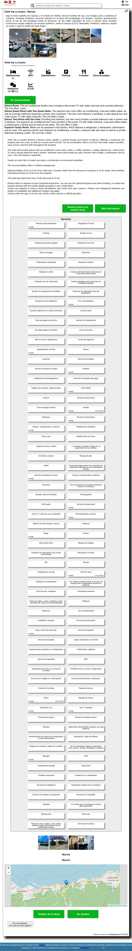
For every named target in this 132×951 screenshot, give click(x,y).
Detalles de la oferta (49, 914)
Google (42, 945)
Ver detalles (83, 914)
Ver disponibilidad (20, 100)
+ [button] (8, 868)
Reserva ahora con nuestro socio (78, 208)
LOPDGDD (84, 948)
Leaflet (110, 905)
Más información (110, 208)
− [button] (8, 872)
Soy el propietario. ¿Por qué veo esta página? (20, 924)
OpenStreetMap (121, 905)
